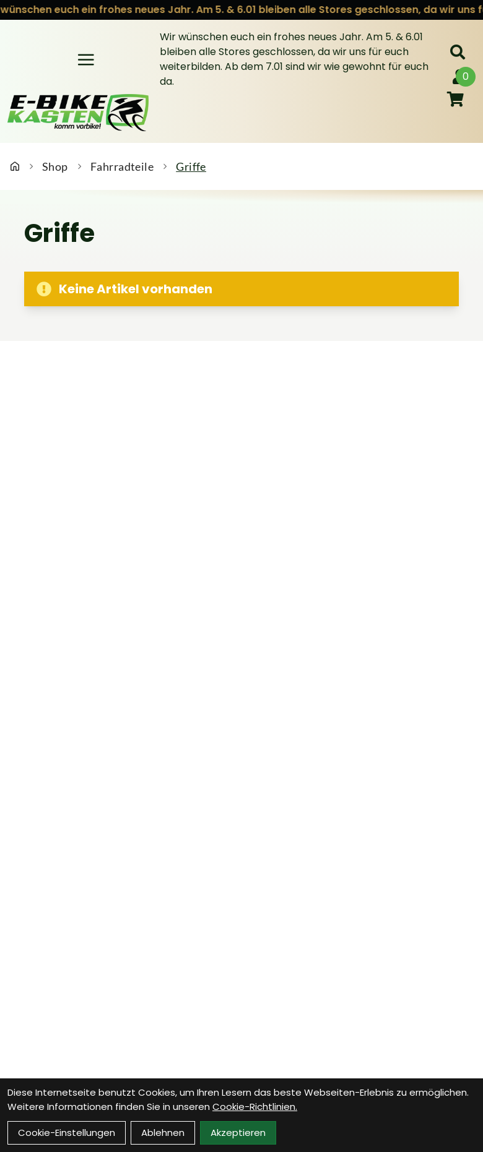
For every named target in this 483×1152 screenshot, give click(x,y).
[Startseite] (15, 166)
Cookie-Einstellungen (66, 1132)
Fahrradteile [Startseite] (122, 166)
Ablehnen (163, 1132)
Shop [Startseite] (55, 166)
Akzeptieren (238, 1132)
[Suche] (457, 52)
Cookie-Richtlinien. (254, 1106)
